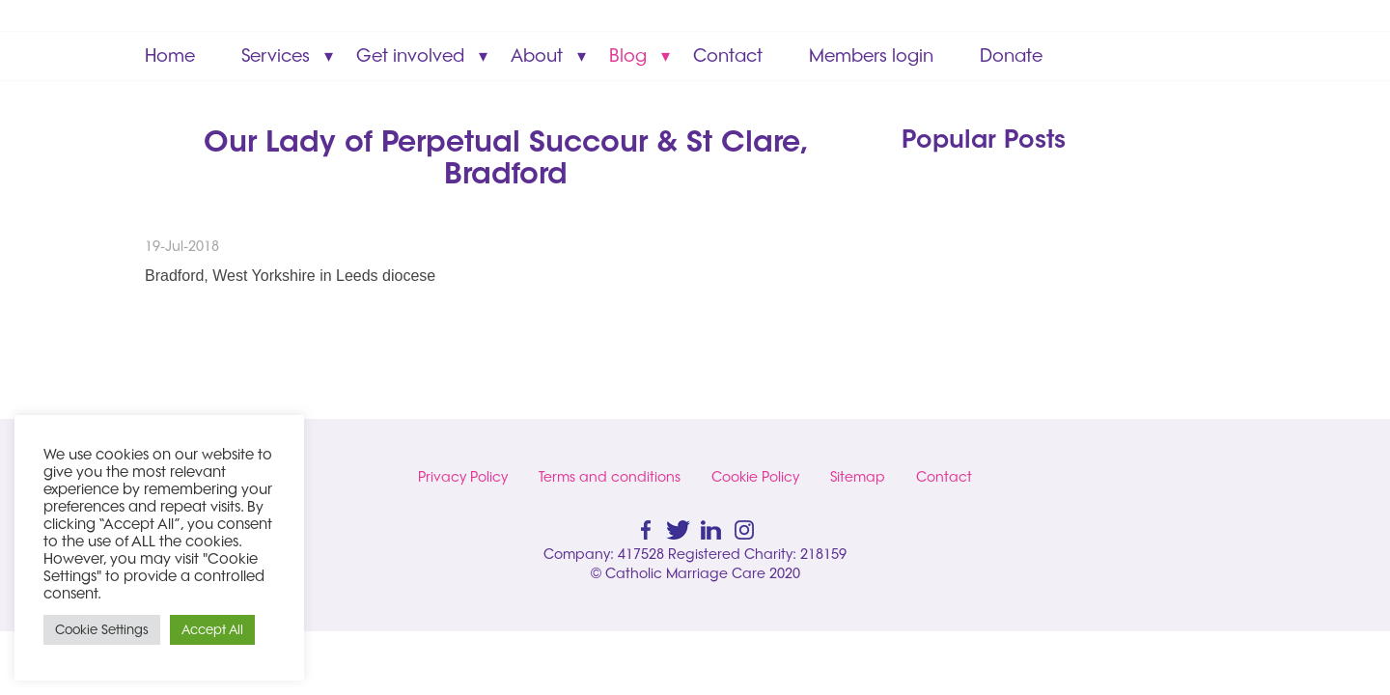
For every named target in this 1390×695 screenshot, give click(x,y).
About (537, 55)
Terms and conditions (610, 477)
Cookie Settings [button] (102, 629)
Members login (871, 55)
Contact (728, 55)
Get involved (410, 55)
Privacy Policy (463, 477)
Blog (628, 55)
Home (170, 55)
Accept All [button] (212, 629)
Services (275, 55)
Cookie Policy (755, 477)
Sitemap (857, 477)
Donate (1011, 55)
